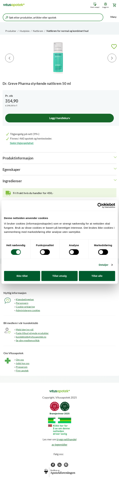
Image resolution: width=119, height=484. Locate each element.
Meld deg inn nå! (25, 329)
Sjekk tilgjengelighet (22, 143)
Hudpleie (25, 30)
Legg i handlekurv (59, 118)
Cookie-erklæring (25, 306)
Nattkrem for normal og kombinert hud (67, 30)
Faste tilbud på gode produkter (32, 333)
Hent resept (94, 7)
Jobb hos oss (22, 363)
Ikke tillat (22, 275)
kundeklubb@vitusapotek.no (31, 336)
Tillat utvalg (59, 275)
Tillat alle (96, 275)
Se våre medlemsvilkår (28, 340)
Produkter (10, 30)
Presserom (21, 366)
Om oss (20, 359)
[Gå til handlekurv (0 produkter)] (114, 5)
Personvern (22, 303)
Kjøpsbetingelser (25, 299)
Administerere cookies (28, 310)
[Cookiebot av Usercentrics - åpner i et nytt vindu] (100, 205)
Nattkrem (38, 30)
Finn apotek (22, 370)
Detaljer (103, 264)
